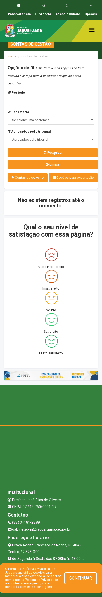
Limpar (53, 164)
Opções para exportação (73, 177)
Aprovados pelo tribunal (29, 131)
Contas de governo (28, 177)
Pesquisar (53, 153)
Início (12, 56)
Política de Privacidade (41, 580)
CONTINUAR (80, 578)
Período (16, 92)
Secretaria (18, 112)
